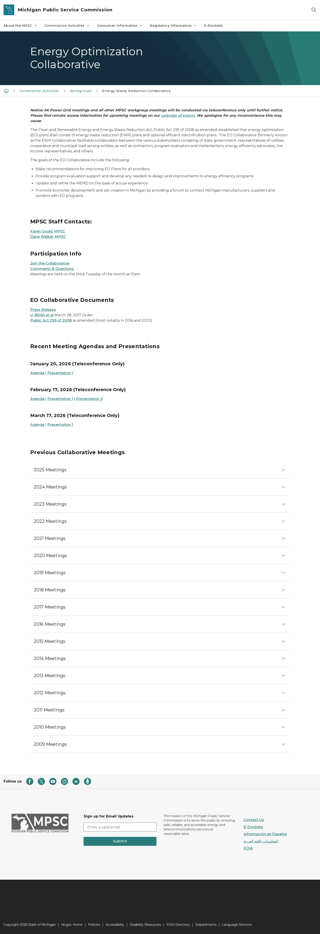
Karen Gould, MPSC (47, 231)
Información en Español (265, 834)
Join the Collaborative (49, 263)
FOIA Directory (178, 925)
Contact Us (254, 820)
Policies (94, 925)
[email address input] (120, 827)
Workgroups (81, 91)
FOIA (248, 848)
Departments (205, 925)
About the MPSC (20, 26)
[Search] (313, 10)
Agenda (37, 373)
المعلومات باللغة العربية (261, 841)
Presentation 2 (89, 399)
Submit (120, 841)
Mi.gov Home (72, 925)
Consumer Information (120, 26)
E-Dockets (213, 26)
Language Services (237, 925)
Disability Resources (145, 925)
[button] (160, 469)
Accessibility (115, 925)
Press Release (43, 310)
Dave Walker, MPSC (48, 237)
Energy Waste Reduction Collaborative (136, 91)
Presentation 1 (60, 373)
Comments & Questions (52, 269)
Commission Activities (67, 26)
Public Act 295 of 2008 (51, 320)
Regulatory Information (173, 26)
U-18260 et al (42, 315)
